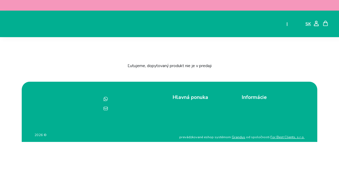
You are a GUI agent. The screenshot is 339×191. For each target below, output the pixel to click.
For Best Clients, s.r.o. (287, 137)
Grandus (238, 137)
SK (308, 24)
